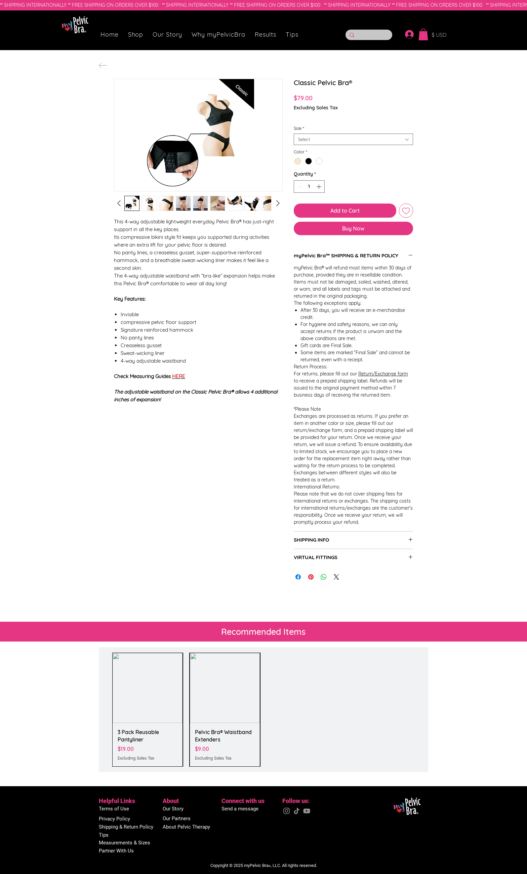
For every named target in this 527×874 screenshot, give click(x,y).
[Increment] (319, 186)
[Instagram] (286, 811)
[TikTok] (296, 811)
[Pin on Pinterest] (311, 577)
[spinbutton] (309, 186)
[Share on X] (336, 577)
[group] (263, 710)
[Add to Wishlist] (406, 211)
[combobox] (353, 139)
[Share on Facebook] (298, 577)
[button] (135, 34)
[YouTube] (306, 811)
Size (299, 128)
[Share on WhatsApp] (324, 577)
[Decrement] (299, 186)
